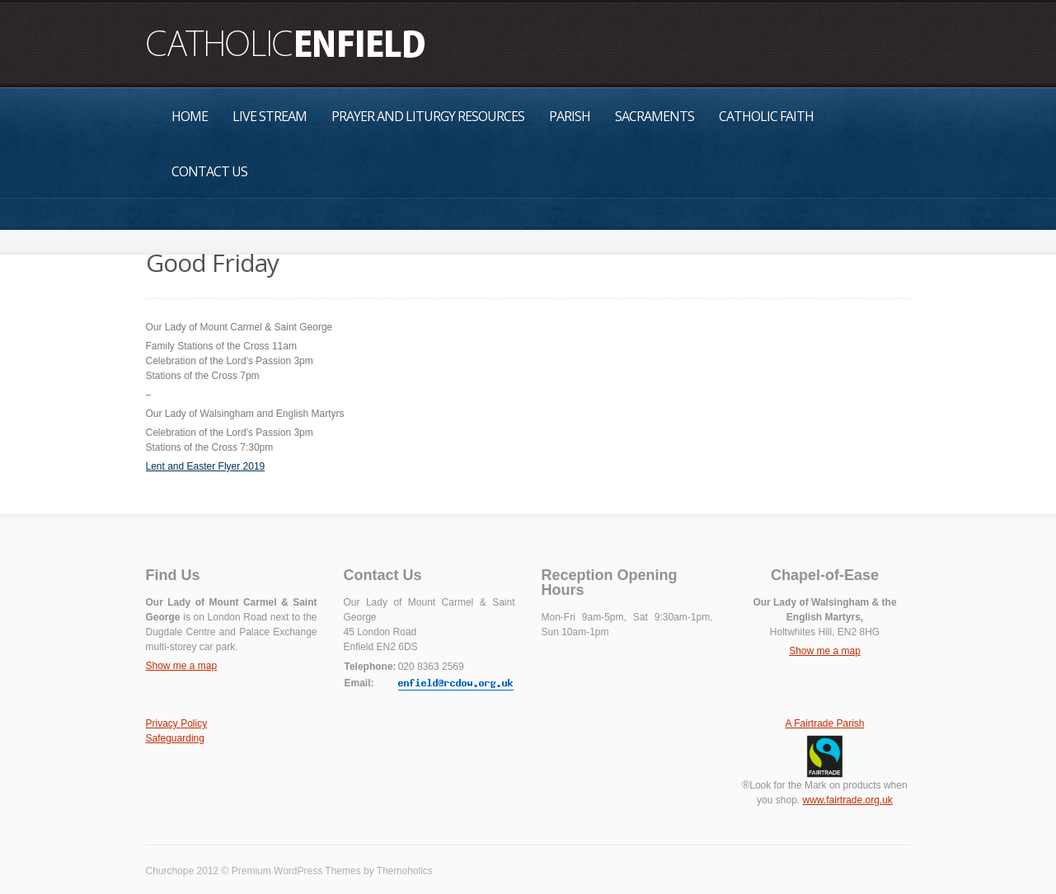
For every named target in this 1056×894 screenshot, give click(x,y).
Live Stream (269, 116)
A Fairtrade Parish (824, 723)
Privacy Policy (177, 723)
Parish (569, 116)
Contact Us (209, 171)
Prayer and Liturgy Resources (427, 116)
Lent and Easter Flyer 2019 (205, 466)
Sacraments (654, 116)
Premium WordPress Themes (296, 871)
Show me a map (182, 666)
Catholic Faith (766, 116)
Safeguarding (175, 738)
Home (189, 116)
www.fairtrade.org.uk (847, 800)
